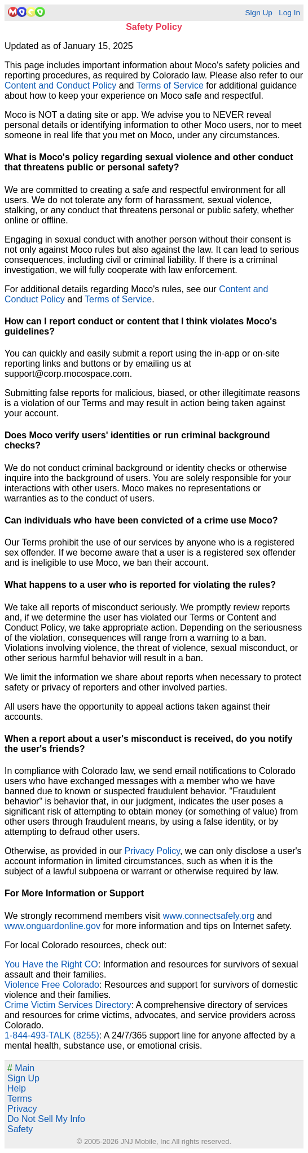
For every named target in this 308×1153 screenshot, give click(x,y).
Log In (289, 12)
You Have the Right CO (51, 964)
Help (16, 1088)
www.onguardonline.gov (52, 926)
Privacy (22, 1109)
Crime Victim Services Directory (68, 1005)
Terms (19, 1098)
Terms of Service (170, 85)
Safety (20, 1129)
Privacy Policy (152, 851)
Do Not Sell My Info (46, 1119)
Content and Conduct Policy (60, 85)
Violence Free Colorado (52, 984)
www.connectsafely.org (208, 916)
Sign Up (258, 12)
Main (20, 1068)
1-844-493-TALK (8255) (52, 1035)
